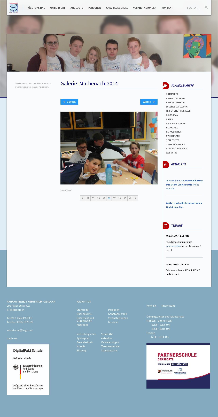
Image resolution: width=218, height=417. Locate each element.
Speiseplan (83, 338)
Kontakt (167, 7)
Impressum (168, 305)
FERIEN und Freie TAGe (178, 110)
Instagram (172, 115)
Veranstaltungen (144, 7)
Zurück (69, 101)
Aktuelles (172, 94)
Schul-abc (172, 127)
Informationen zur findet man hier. (184, 184)
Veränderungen (110, 342)
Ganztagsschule (117, 7)
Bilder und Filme (175, 98)
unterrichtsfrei (173, 246)
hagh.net (12, 338)
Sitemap (82, 350)
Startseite (172, 140)
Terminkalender (175, 144)
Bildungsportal (175, 102)
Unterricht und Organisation (85, 319)
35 (104, 198)
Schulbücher (173, 131)
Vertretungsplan (176, 148)
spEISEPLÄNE (173, 135)
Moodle (81, 346)
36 (109, 198)
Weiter (149, 101)
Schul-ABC (107, 334)
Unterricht (57, 7)
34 (98, 198)
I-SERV (169, 119)
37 (114, 198)
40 (130, 198)
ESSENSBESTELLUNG (177, 106)
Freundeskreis (85, 342)
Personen (94, 7)
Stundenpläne (109, 350)
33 (93, 198)
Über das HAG (36, 7)
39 (125, 198)
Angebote (77, 7)
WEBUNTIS (171, 152)
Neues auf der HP (175, 123)
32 (88, 198)
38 (119, 198)
